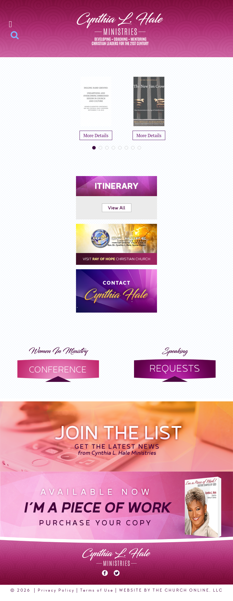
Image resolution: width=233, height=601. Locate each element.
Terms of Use (96, 590)
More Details (95, 135)
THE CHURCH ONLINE (181, 590)
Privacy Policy (56, 590)
